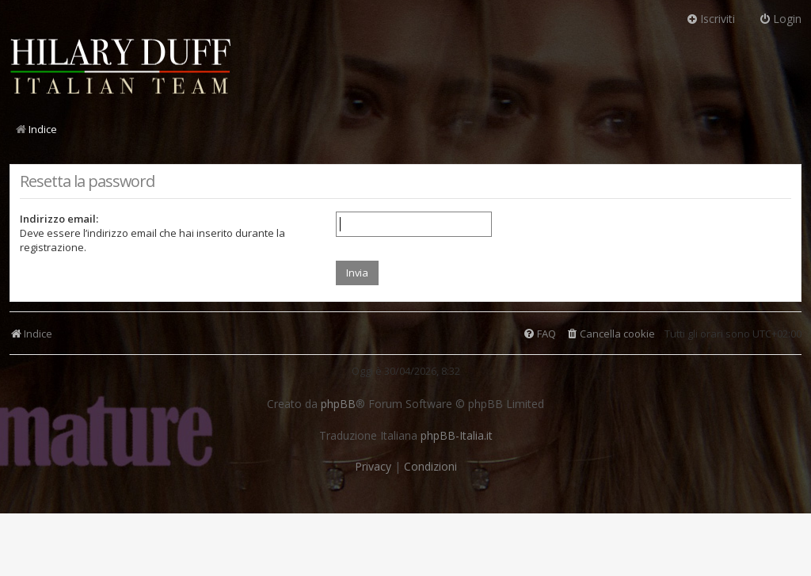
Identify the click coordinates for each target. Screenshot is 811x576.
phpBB (338, 404)
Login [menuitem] (780, 18)
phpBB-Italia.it (457, 436)
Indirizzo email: (59, 219)
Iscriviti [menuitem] (710, 18)
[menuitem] (610, 333)
